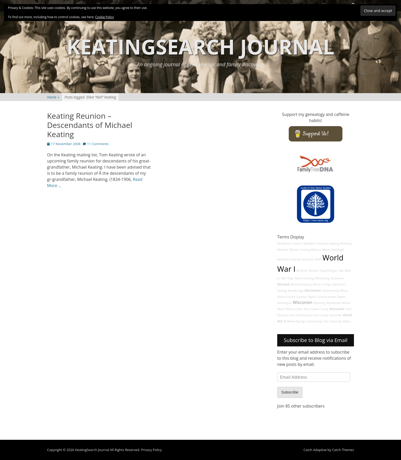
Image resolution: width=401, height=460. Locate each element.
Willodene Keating (288, 259)
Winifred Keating (301, 284)
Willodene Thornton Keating (321, 243)
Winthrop (346, 243)
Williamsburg (330, 290)
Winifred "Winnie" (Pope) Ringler (316, 270)
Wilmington (284, 303)
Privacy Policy (151, 449)
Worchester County (316, 309)
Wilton (347, 321)
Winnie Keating (304, 278)
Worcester (337, 309)
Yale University (332, 321)
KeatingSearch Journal (200, 46)
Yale (341, 270)
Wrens (326, 249)
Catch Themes (343, 449)
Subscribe (289, 392)
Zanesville (335, 315)
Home (53, 97)
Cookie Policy (104, 17)
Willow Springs (296, 321)
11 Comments (97, 143)
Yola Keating (314, 321)
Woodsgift (337, 249)
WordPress (284, 243)
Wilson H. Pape (322, 284)
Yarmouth (307, 259)
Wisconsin (302, 302)
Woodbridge (295, 290)
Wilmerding (322, 278)
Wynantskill (333, 303)
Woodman (337, 278)
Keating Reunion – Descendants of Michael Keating (89, 125)
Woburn (316, 249)
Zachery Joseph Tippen (331, 297)
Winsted (283, 284)
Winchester (313, 290)
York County (320, 315)
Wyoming (319, 303)
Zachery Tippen (306, 297)
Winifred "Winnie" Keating (293, 249)
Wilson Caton (294, 309)
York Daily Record (300, 315)
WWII (318, 259)
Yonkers (297, 243)
